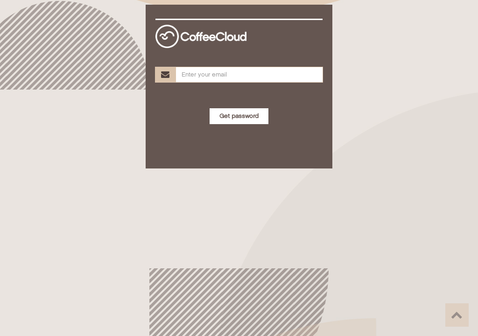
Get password (239, 116)
